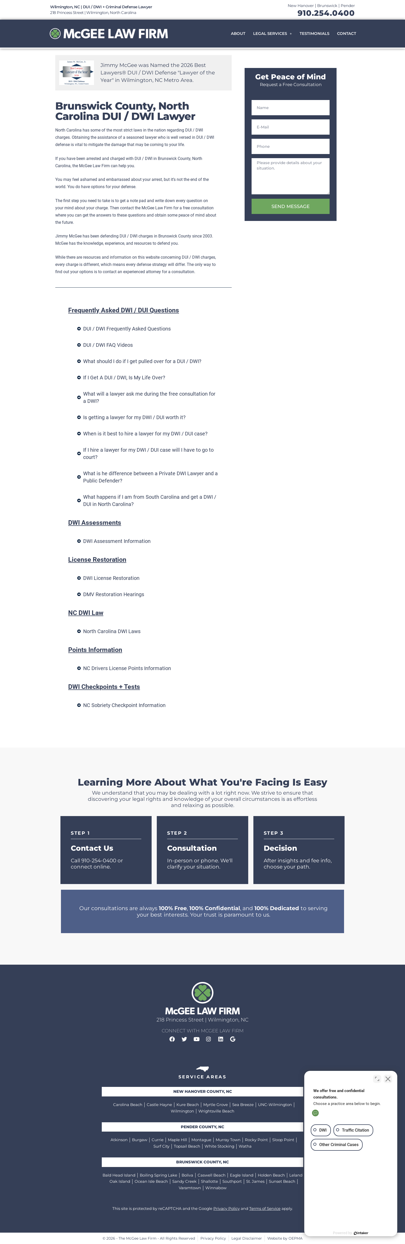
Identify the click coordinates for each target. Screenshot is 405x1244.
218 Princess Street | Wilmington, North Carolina (93, 12)
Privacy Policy (226, 1208)
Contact (346, 33)
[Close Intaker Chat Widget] (388, 1079)
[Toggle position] (377, 1079)
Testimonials (314, 33)
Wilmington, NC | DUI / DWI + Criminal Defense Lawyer (101, 6)
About (238, 33)
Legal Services (272, 33)
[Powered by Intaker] (361, 1233)
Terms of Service (265, 1208)
